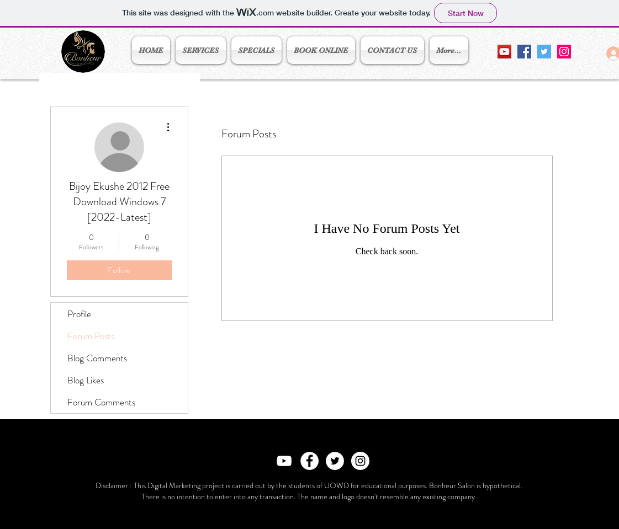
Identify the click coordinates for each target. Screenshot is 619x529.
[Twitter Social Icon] (544, 51)
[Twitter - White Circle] (335, 461)
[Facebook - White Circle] (309, 461)
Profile (79, 313)
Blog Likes (85, 380)
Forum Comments (101, 402)
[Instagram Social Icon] (564, 51)
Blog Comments (97, 358)
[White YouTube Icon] (284, 461)
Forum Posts (90, 336)
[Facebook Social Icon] (524, 51)
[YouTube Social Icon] (504, 51)
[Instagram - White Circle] (360, 461)
